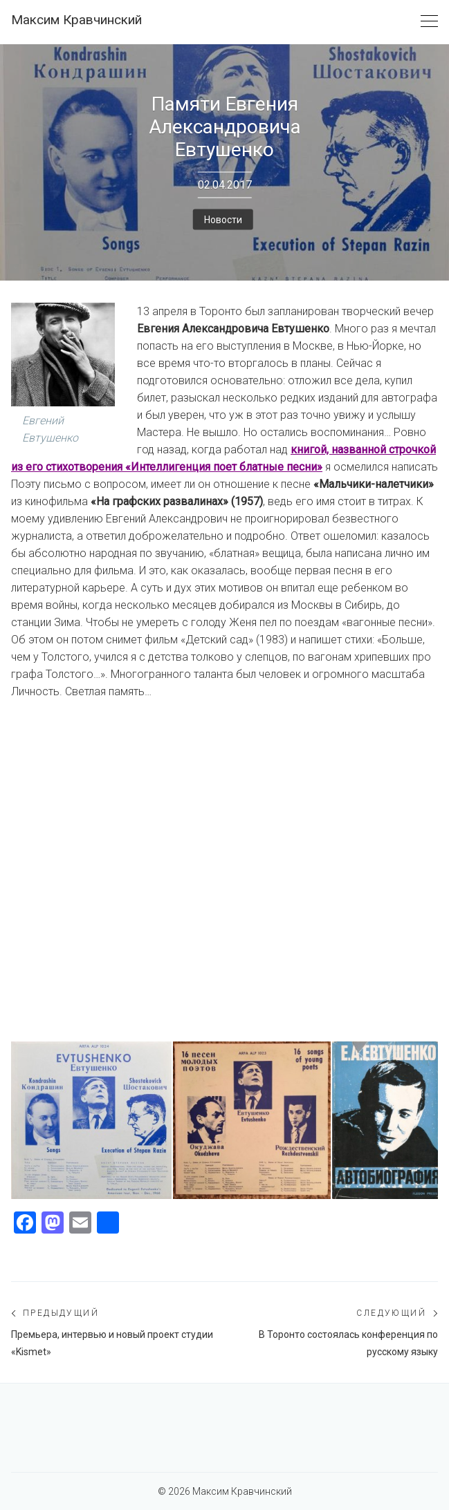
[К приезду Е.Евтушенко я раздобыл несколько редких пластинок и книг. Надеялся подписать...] (91, 1120)
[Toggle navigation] (429, 21)
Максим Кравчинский (76, 20)
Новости (223, 219)
